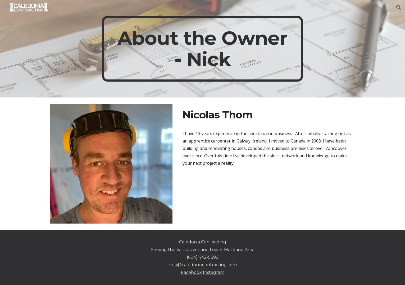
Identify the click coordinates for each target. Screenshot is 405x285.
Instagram (213, 272)
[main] (202, 49)
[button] (398, 7)
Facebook (191, 272)
